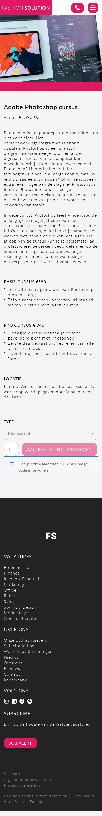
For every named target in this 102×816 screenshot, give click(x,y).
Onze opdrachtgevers (25, 639)
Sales (9, 601)
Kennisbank (15, 679)
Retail (9, 595)
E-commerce (16, 567)
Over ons (13, 662)
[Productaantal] (11, 449)
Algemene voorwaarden (27, 779)
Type (9, 421)
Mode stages (16, 612)
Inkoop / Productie (23, 578)
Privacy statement (22, 784)
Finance (12, 572)
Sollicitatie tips (19, 645)
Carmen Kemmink (49, 795)
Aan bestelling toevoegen (59, 449)
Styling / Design (20, 606)
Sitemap (12, 773)
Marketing (14, 584)
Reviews (12, 668)
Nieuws (11, 657)
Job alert (20, 742)
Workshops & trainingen (28, 651)
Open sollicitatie (20, 618)
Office (10, 589)
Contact (12, 674)
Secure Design (29, 801)
